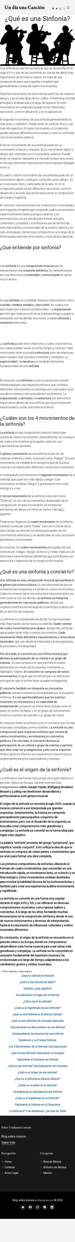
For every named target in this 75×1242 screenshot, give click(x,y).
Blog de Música (50, 1161)
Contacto (8, 1167)
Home (6, 1161)
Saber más (8, 1142)
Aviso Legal (9, 1173)
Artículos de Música (53, 1167)
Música (46, 1173)
